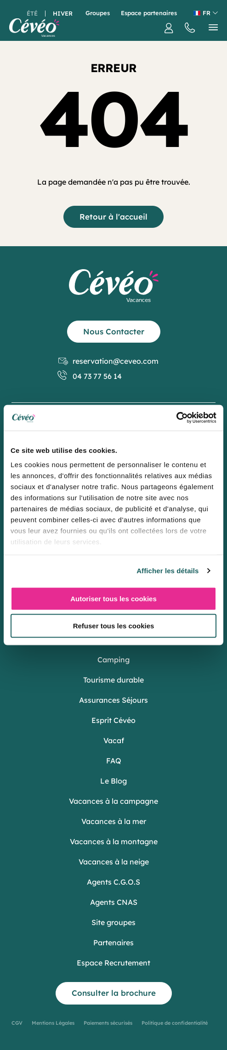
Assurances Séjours (113, 700)
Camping (113, 659)
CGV (17, 1023)
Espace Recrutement (113, 962)
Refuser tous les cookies (113, 626)
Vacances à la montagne (114, 841)
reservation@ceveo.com (108, 361)
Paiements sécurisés (108, 1023)
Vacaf (113, 740)
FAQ (113, 760)
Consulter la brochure (114, 993)
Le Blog (113, 780)
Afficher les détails (167, 571)
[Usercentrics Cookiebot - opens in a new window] (176, 418)
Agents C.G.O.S (113, 881)
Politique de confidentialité (175, 1023)
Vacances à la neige (114, 861)
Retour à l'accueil (113, 216)
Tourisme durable (113, 679)
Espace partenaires (149, 13)
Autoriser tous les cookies (113, 598)
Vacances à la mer (113, 821)
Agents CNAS (113, 902)
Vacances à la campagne (113, 801)
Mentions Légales (53, 1023)
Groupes (97, 13)
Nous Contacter (113, 331)
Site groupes (113, 922)
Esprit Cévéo (113, 720)
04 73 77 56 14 (90, 376)
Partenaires (113, 942)
